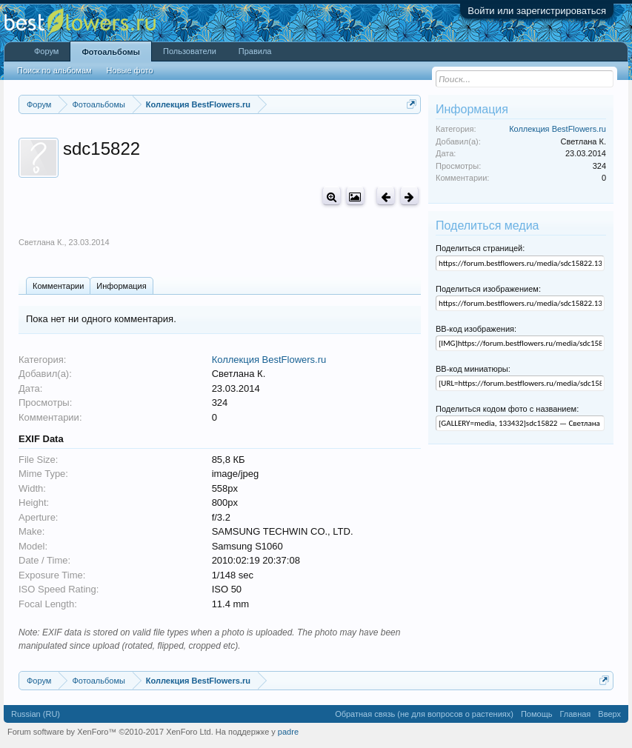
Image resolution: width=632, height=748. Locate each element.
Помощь (537, 713)
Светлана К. (41, 242)
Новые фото (130, 70)
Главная (575, 713)
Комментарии (58, 285)
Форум (46, 51)
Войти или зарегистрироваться (537, 10)
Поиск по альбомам (54, 70)
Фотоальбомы (111, 51)
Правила (255, 51)
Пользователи (189, 51)
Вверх (609, 713)
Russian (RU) (35, 713)
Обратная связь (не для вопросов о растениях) (424, 713)
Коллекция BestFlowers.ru (269, 359)
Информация (121, 285)
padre (288, 731)
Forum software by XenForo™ (110, 731)
